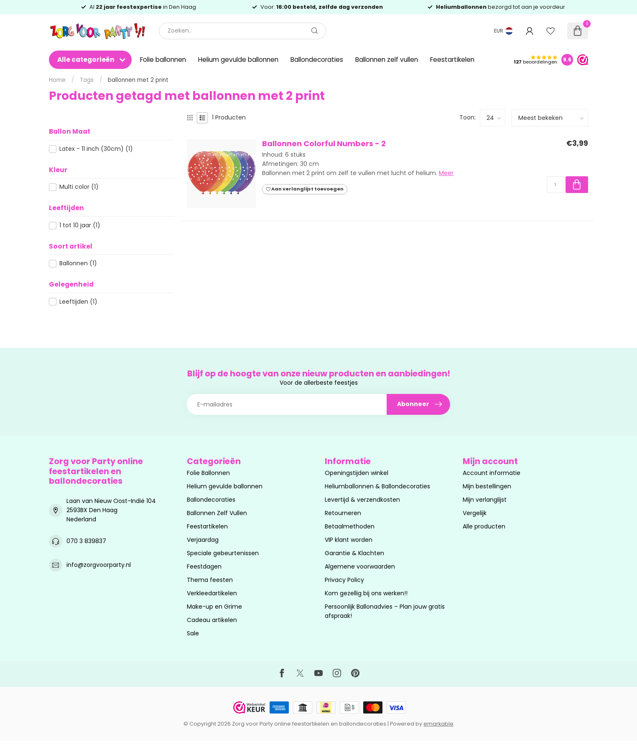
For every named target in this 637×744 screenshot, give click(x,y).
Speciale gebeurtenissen (223, 553)
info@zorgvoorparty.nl (98, 565)
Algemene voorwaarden (360, 566)
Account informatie (491, 473)
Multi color (79, 187)
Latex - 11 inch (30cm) (96, 149)
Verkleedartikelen (212, 593)
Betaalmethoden (350, 526)
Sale (193, 633)
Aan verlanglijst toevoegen (305, 188)
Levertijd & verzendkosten (362, 499)
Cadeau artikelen (212, 620)
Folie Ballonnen (208, 473)
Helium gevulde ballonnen (238, 59)
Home (57, 80)
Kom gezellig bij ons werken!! (366, 593)
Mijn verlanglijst (485, 499)
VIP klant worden (348, 540)
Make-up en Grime (214, 606)
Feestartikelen (452, 59)
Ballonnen (78, 263)
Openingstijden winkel (356, 473)
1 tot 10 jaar (79, 225)
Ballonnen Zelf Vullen (217, 513)
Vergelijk (475, 513)
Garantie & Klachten (354, 553)
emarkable (438, 723)
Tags (87, 80)
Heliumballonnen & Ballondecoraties (377, 486)
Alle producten (484, 526)
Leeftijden (78, 302)
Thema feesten (210, 580)
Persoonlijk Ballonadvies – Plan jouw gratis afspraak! (385, 611)
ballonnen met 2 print (138, 80)
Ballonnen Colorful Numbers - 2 (324, 143)
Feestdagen (204, 566)
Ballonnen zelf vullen (386, 59)
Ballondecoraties (316, 59)
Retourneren (343, 513)
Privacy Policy (344, 580)
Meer (446, 173)
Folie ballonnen (163, 59)
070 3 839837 (86, 541)
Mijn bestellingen (487, 486)
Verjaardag (203, 540)
